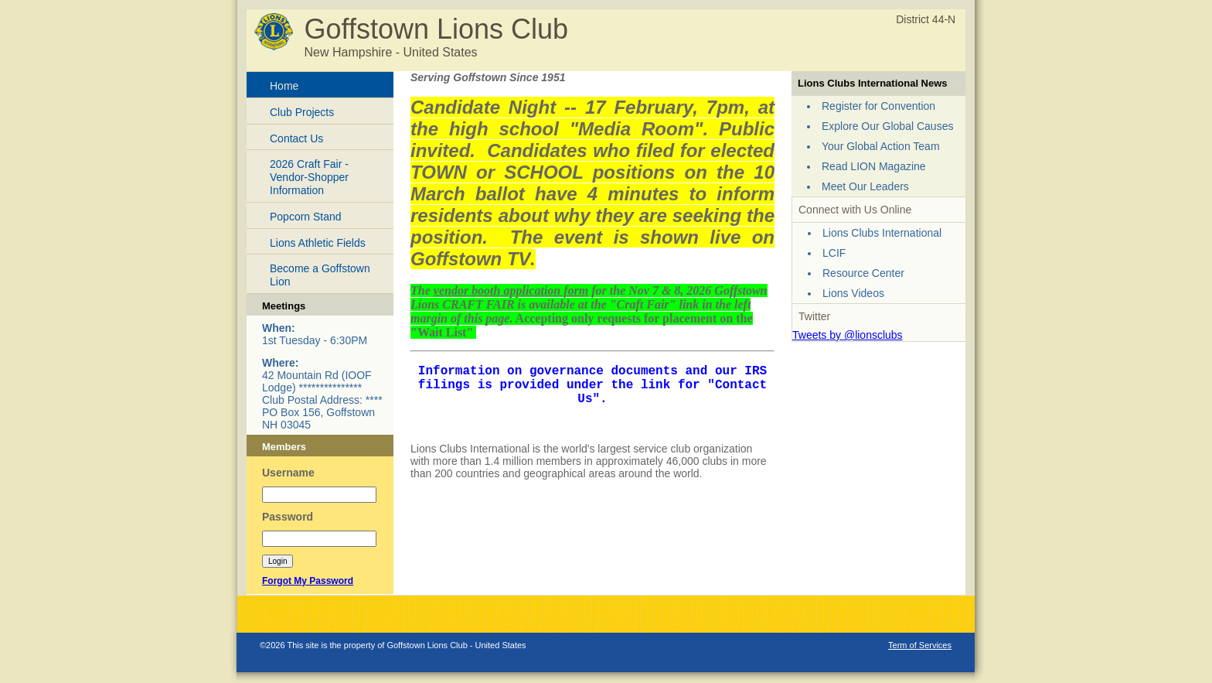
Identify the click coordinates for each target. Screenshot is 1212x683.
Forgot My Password (307, 580)
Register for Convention (878, 106)
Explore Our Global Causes (887, 126)
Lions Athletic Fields (318, 243)
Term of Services (920, 645)
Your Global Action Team (881, 146)
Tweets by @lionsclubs (847, 335)
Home (284, 86)
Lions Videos (853, 293)
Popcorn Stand (306, 216)
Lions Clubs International (881, 233)
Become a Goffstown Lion (320, 275)
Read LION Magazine (874, 166)
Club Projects (302, 112)
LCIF (834, 253)
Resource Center (863, 273)
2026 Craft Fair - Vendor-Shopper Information (309, 177)
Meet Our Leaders (865, 186)
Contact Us (296, 138)
